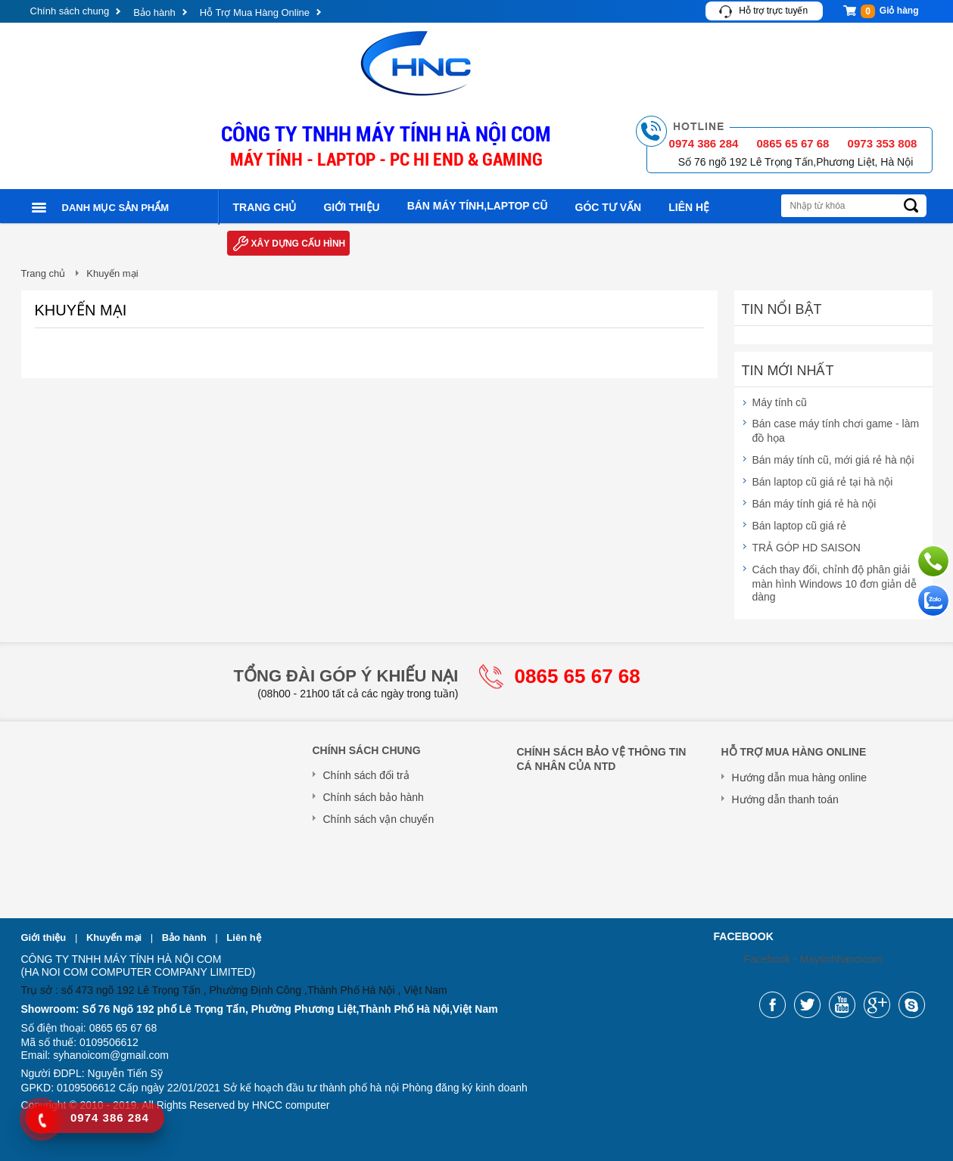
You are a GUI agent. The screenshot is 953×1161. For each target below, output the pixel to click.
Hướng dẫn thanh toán (785, 799)
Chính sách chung (70, 11)
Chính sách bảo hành (373, 797)
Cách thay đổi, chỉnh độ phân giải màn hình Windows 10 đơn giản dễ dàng (834, 583)
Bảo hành (154, 12)
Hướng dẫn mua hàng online (799, 777)
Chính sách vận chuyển (378, 819)
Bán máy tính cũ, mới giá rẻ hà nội (833, 460)
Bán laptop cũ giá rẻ (799, 526)
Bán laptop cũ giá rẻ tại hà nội (822, 482)
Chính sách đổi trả (366, 775)
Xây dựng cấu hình (298, 243)
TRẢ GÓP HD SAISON (806, 548)
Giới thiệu (351, 207)
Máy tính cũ (779, 402)
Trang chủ (265, 207)
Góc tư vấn (608, 207)
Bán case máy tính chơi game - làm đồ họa (836, 431)
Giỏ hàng (889, 11)
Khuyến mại (115, 937)
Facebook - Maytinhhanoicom (813, 959)
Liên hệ (688, 207)
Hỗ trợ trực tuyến (773, 10)
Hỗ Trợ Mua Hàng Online (255, 12)
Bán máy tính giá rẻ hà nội (814, 504)
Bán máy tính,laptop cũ (477, 206)
